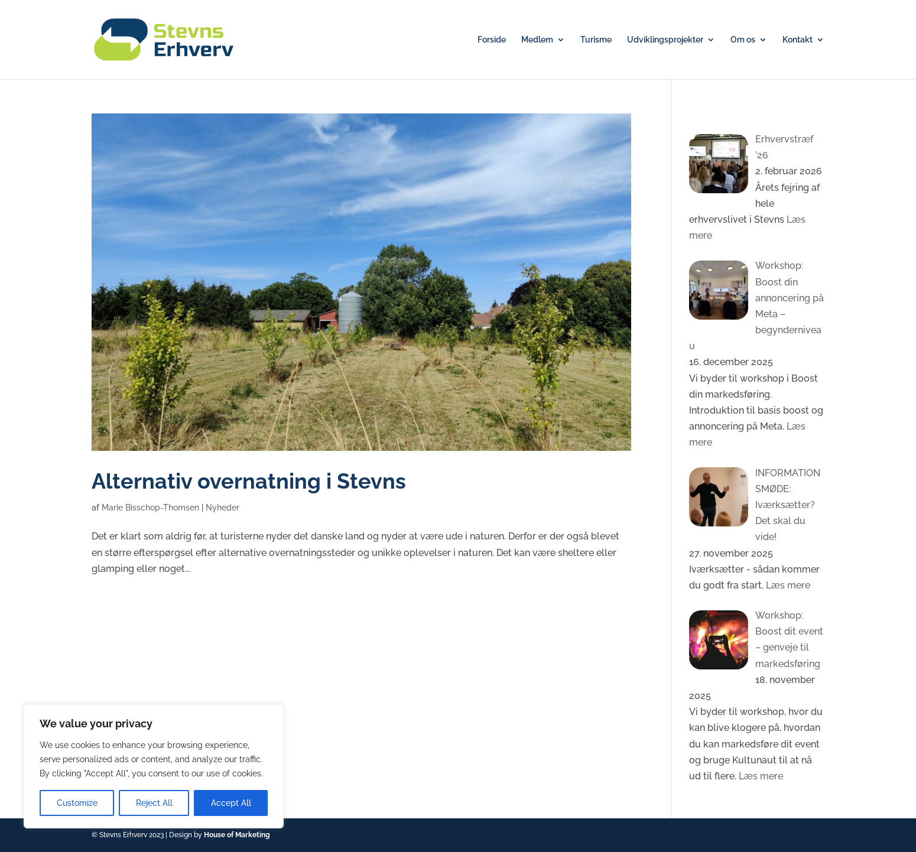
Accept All (231, 803)
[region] (154, 766)
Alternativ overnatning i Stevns (249, 481)
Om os (742, 39)
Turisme (596, 39)
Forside (492, 39)
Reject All (154, 803)
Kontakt (797, 39)
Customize (77, 803)
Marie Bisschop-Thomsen (150, 507)
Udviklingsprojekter (665, 39)
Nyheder (222, 507)
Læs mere (787, 585)
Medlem (537, 39)
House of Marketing (237, 835)
